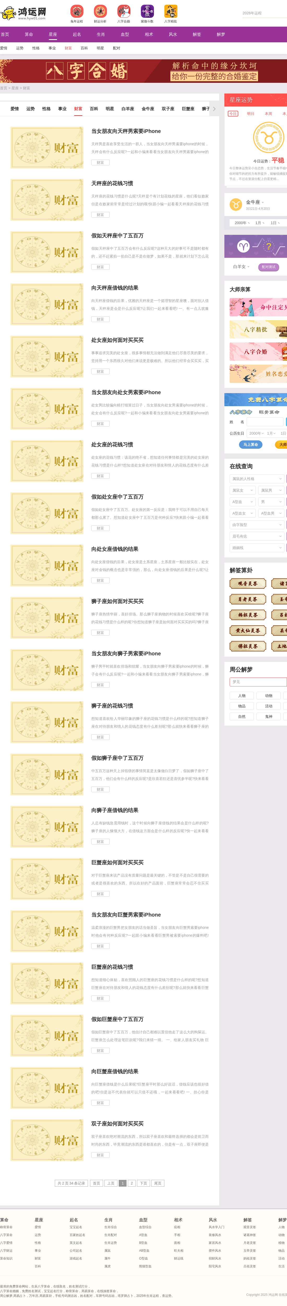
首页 (3, 88)
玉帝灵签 (249, 1250)
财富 (68, 48)
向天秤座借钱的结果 (114, 288)
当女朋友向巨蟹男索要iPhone (126, 915)
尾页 (158, 1183)
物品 (242, 706)
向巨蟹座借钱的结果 (114, 1071)
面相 (177, 1243)
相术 (149, 34)
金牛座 (148, 109)
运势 (19, 48)
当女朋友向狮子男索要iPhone (126, 653)
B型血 (143, 1243)
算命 (29, 34)
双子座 (168, 109)
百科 (84, 48)
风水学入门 (216, 1227)
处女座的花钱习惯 (112, 444)
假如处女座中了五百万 (117, 497)
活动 (268, 706)
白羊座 (128, 109)
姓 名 (237, 422)
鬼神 (268, 716)
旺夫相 (178, 1250)
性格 (36, 48)
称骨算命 (269, 412)
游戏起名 (76, 1258)
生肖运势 (110, 1243)
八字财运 (6, 1250)
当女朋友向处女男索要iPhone (126, 392)
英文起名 (76, 1243)
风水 (173, 34)
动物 (268, 695)
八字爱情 (6, 1243)
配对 (116, 48)
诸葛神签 (249, 1235)
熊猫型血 (145, 1266)
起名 (77, 34)
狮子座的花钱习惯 (112, 706)
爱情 (3, 48)
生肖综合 (110, 1227)
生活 (281, 1266)
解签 (197, 34)
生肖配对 (110, 1235)
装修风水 (215, 1235)
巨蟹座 (188, 109)
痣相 (177, 1227)
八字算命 (241, 412)
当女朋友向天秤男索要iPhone (126, 131)
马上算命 (250, 444)
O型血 (143, 1258)
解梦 (221, 34)
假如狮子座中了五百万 (117, 758)
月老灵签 (249, 1243)
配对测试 (269, 267)
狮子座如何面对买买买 (117, 601)
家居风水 (215, 1243)
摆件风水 (215, 1250)
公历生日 (237, 433)
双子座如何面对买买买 (117, 1124)
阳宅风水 (215, 1266)
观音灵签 (249, 1227)
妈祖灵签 (249, 1258)
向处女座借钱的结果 (114, 549)
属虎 (107, 1266)
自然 (242, 716)
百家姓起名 (77, 1235)
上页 (111, 1183)
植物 (281, 1243)
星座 (53, 34)
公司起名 (76, 1250)
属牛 (107, 1258)
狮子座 (208, 109)
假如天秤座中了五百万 (117, 235)
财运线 (178, 1258)
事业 (52, 48)
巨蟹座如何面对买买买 (117, 862)
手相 (177, 1235)
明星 (100, 48)
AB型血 (144, 1250)
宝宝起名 (76, 1227)
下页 (143, 1183)
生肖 (101, 34)
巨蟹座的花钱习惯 (112, 967)
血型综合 (145, 1227)
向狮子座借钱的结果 (114, 810)
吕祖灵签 (249, 1266)
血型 (125, 34)
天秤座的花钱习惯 (112, 183)
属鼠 (107, 1250)
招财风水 (215, 1258)
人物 (242, 695)
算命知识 (6, 1258)
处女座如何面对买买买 (117, 340)
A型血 (143, 1235)
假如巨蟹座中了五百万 (117, 1019)
